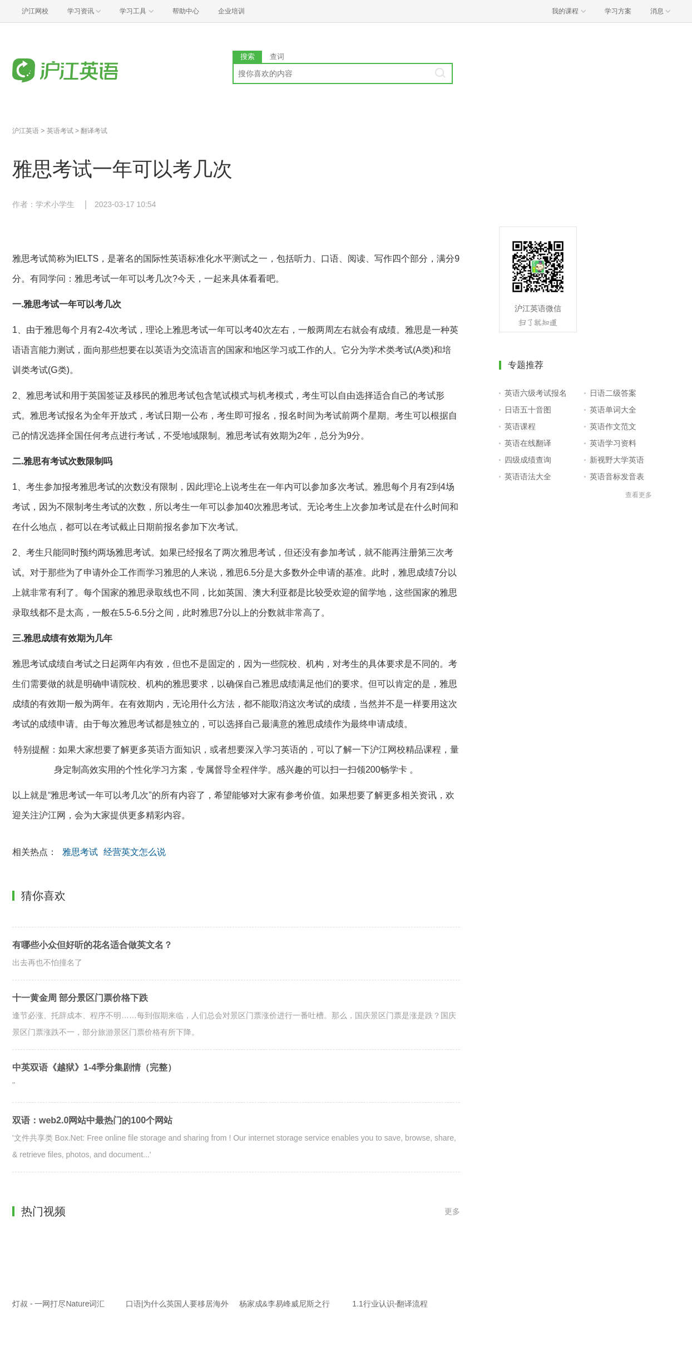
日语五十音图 (528, 409)
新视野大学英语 (617, 459)
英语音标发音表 (617, 476)
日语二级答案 (613, 393)
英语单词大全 (613, 409)
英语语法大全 (528, 476)
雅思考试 (80, 852)
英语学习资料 (613, 443)
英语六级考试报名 (536, 393)
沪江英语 (25, 131)
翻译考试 (94, 131)
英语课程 (520, 426)
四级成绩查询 (528, 459)
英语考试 (60, 131)
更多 (452, 1211)
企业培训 (231, 11)
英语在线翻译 (528, 443)
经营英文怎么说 (134, 852)
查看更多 (638, 495)
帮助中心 (185, 11)
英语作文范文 (613, 426)
